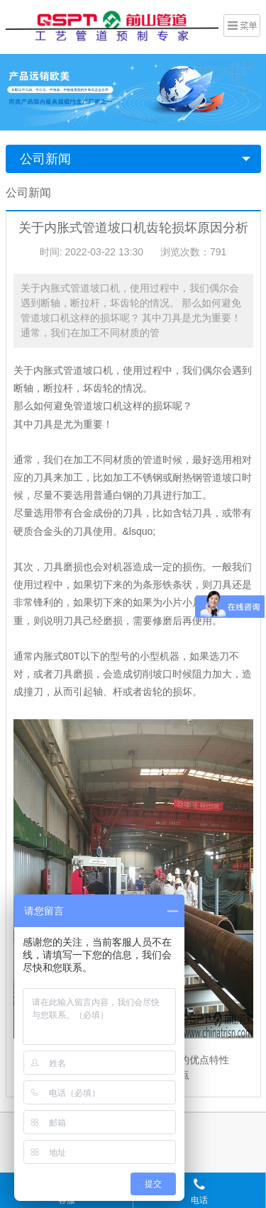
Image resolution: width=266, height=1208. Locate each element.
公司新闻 (45, 159)
